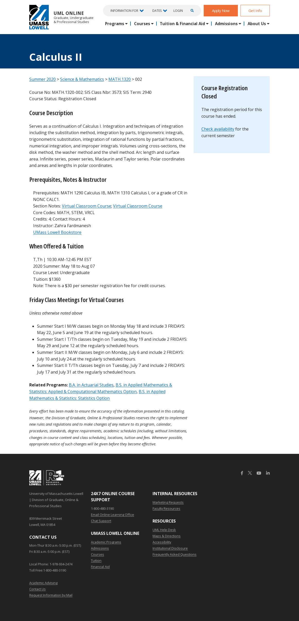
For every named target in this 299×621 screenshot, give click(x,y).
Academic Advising (43, 582)
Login (178, 11)
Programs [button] (114, 24)
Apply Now (221, 10)
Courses (97, 554)
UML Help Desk (164, 529)
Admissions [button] (226, 24)
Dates (157, 10)
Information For (124, 10)
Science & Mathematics (82, 79)
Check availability (217, 129)
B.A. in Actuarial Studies (91, 385)
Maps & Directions (167, 536)
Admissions (100, 548)
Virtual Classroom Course (86, 206)
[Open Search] (191, 10)
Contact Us (37, 589)
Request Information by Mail (50, 595)
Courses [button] (142, 24)
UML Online (61, 17)
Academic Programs (106, 542)
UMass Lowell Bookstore (57, 232)
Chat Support (101, 520)
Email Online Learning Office (112, 514)
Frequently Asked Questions (175, 554)
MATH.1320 (119, 79)
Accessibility (162, 542)
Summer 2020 (42, 79)
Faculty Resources (166, 508)
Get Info (255, 10)
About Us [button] (257, 24)
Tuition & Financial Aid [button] (182, 24)
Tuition (96, 560)
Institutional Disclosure (170, 548)
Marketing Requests (168, 502)
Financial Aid (100, 566)
